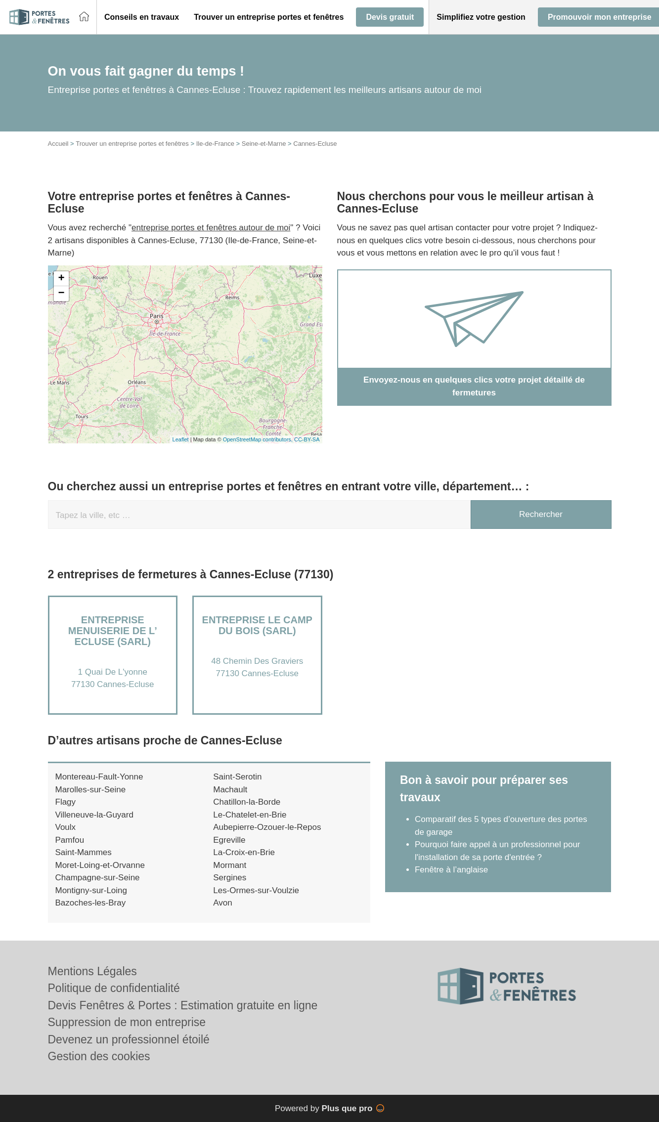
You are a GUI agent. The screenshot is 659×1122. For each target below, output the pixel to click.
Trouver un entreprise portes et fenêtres (132, 143)
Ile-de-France (215, 143)
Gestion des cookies (99, 1056)
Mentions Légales (92, 971)
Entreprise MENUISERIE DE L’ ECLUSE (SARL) (112, 630)
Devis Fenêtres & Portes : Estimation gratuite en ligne (183, 1005)
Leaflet (181, 439)
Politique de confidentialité (114, 988)
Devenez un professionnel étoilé (129, 1039)
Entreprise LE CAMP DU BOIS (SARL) (257, 625)
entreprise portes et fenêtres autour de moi (211, 227)
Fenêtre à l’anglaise (451, 869)
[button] (141, 17)
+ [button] (61, 278)
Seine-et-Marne (264, 143)
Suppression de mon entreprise (127, 1022)
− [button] (61, 293)
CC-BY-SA (307, 439)
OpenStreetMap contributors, (258, 439)
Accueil (58, 143)
